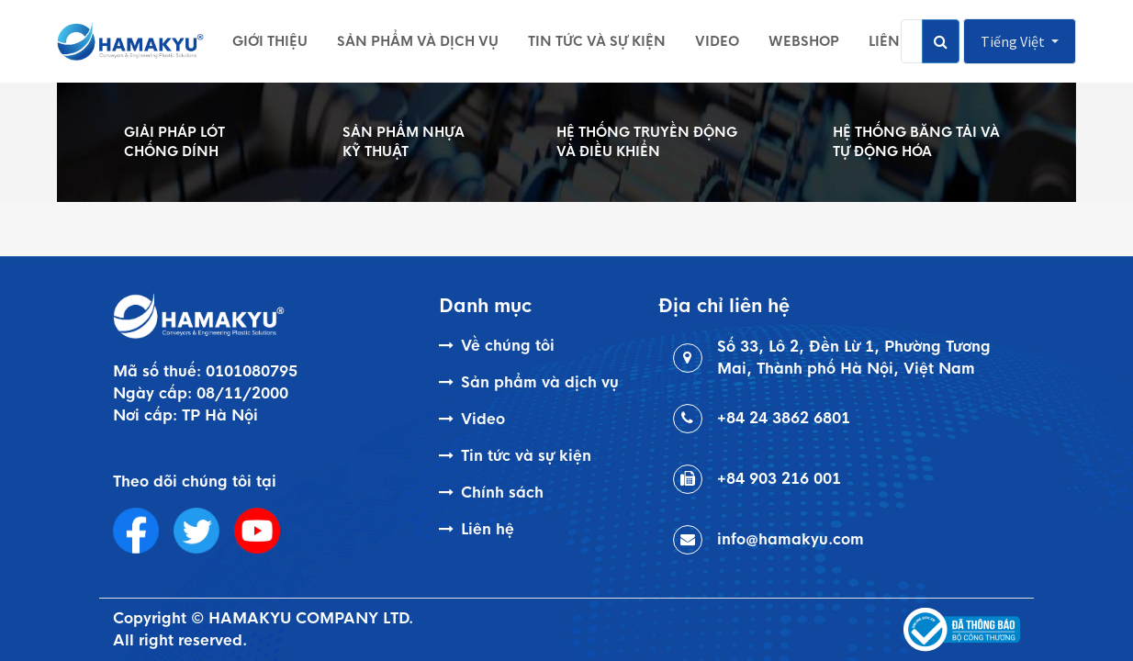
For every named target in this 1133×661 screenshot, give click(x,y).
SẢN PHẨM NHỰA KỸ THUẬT (403, 142)
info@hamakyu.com (790, 539)
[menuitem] (270, 41)
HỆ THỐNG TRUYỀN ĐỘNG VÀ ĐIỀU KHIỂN (646, 142)
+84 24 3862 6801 (783, 418)
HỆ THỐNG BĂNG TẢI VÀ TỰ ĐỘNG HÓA (916, 142)
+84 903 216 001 (779, 478)
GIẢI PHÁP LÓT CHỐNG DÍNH (174, 142)
